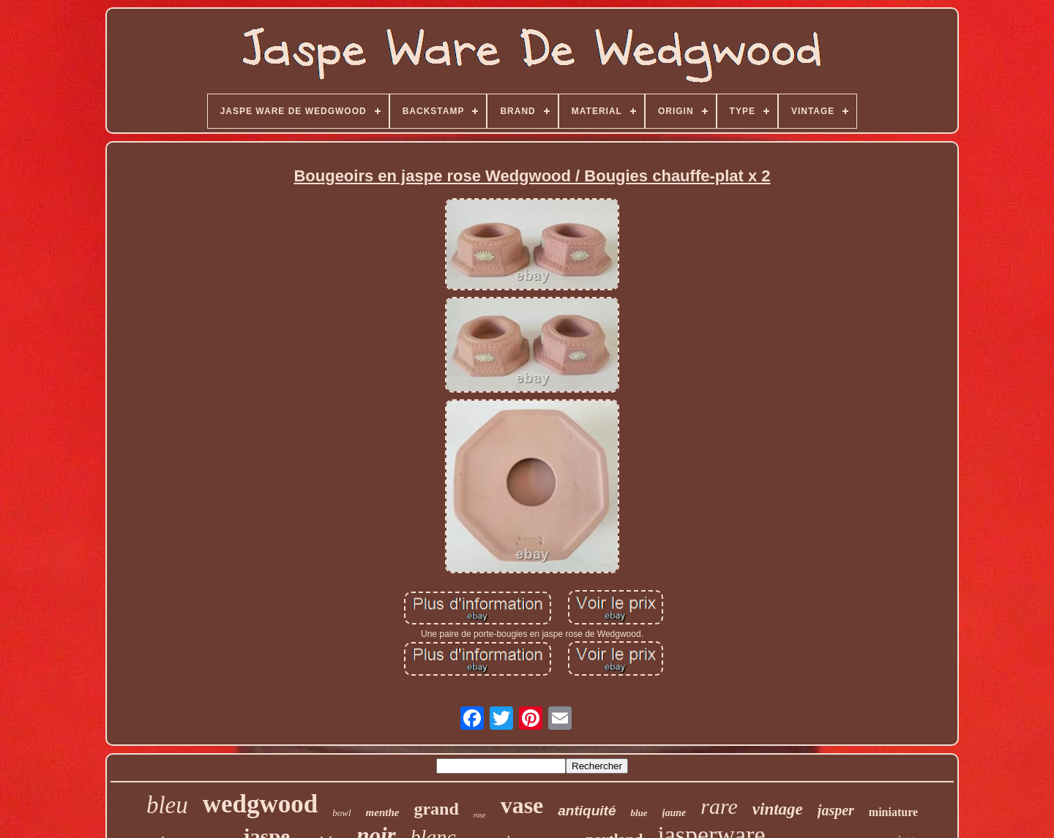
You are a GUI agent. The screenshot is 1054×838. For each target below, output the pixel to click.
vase (522, 805)
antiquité (587, 810)
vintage (777, 809)
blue (638, 812)
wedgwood (260, 804)
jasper (836, 810)
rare (719, 806)
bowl (341, 812)
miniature (893, 812)
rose (480, 815)
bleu (167, 805)
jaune (674, 812)
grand (436, 808)
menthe (383, 812)
